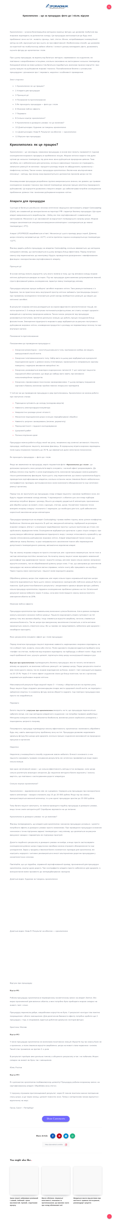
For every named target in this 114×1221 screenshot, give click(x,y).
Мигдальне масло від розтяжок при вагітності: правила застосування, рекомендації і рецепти (87, 1200)
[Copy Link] (56, 1144)
